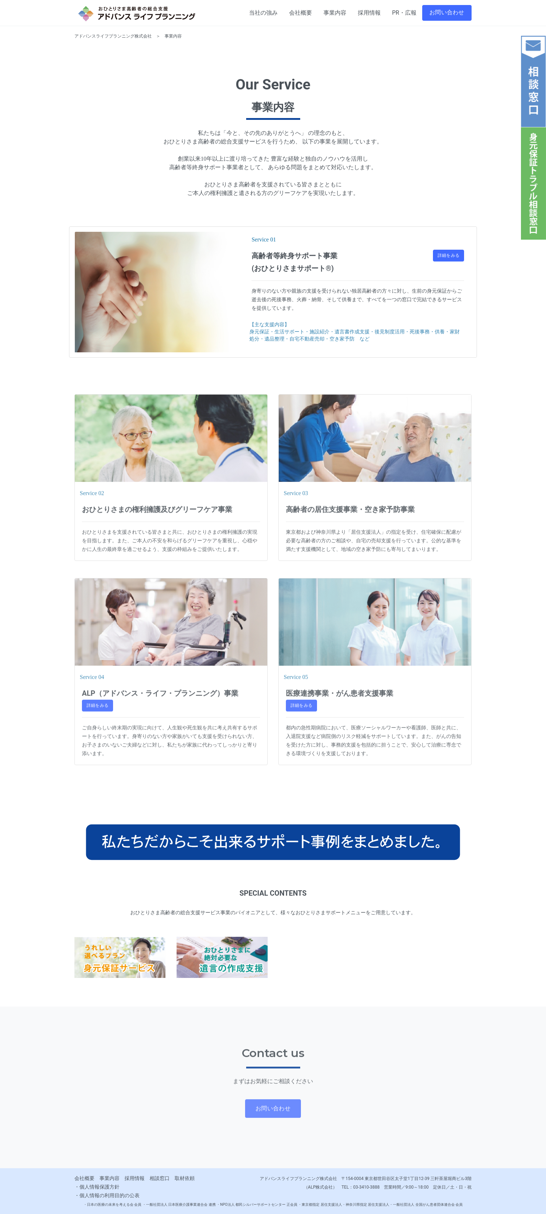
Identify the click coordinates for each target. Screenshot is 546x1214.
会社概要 (84, 1178)
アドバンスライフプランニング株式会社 (113, 37)
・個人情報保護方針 (97, 1187)
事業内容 (109, 1178)
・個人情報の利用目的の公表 (107, 1195)
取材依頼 (185, 1178)
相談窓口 (160, 1178)
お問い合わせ (446, 12)
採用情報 (135, 1178)
